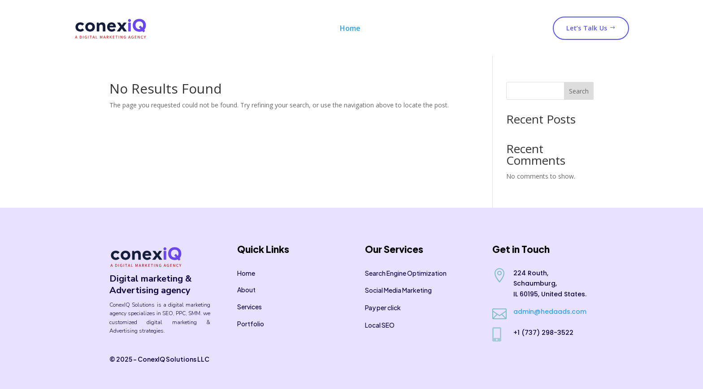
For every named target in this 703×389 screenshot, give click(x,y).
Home (350, 28)
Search (579, 91)
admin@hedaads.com (549, 311)
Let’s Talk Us (591, 28)
